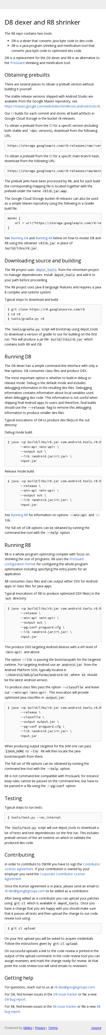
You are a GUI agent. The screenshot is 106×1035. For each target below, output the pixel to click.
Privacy (40, 1028)
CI (12, 113)
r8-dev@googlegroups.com (25, 891)
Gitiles (27, 1028)
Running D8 (19, 238)
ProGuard (17, 63)
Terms (53, 1028)
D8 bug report (15, 999)
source (96, 1028)
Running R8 (44, 238)
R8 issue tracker (64, 1006)
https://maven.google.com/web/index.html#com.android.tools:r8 (52, 106)
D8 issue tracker (65, 994)
